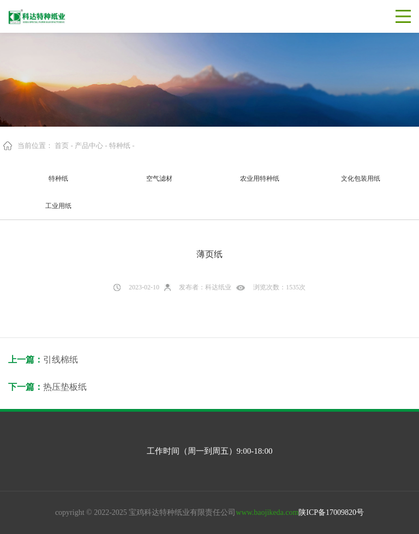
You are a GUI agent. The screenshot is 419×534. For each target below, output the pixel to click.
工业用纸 (58, 206)
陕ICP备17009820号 (331, 512)
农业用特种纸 (259, 178)
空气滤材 (159, 178)
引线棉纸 (60, 359)
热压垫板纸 (65, 386)
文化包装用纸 (360, 178)
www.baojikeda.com (267, 512)
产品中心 (89, 145)
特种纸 (119, 145)
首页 (62, 145)
